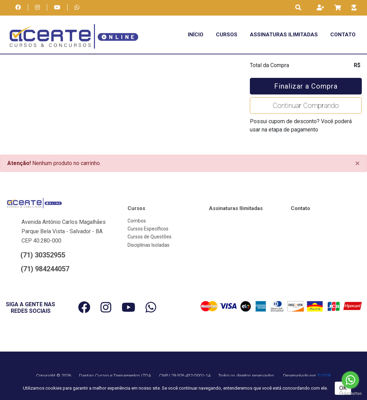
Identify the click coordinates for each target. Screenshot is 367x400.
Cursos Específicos (148, 228)
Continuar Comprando (306, 105)
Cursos (226, 34)
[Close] (357, 163)
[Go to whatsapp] (350, 380)
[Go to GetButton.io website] (350, 393)
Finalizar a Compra (306, 86)
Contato (343, 34)
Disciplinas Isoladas (148, 245)
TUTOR (324, 375)
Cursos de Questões (150, 236)
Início (195, 34)
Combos (137, 221)
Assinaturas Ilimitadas (284, 34)
